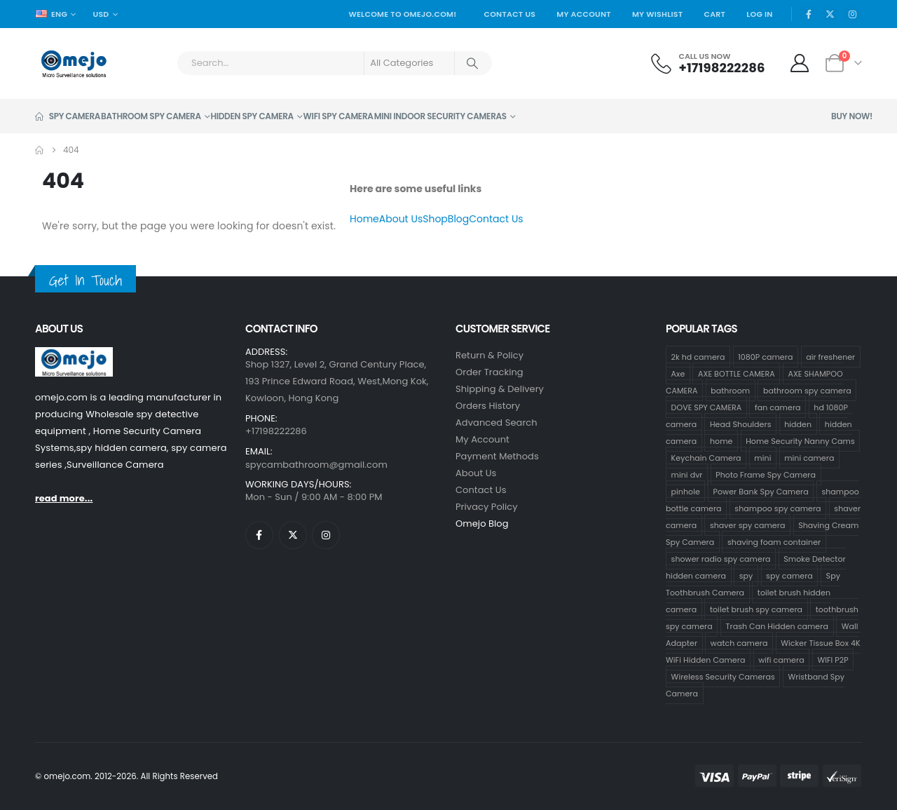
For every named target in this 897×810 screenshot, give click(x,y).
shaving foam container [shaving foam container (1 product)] (774, 541)
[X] (830, 14)
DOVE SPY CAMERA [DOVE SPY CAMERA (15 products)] (706, 406)
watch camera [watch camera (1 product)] (739, 642)
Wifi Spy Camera (338, 116)
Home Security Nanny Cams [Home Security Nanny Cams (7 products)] (800, 440)
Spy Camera (67, 116)
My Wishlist (657, 14)
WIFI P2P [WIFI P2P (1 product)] (832, 659)
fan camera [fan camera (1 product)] (777, 406)
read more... (64, 498)
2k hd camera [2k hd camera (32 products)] (698, 356)
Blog (458, 219)
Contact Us (509, 14)
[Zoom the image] (74, 355)
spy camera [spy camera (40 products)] (789, 575)
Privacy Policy (487, 506)
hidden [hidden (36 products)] (798, 423)
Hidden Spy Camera (251, 116)
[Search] (472, 63)
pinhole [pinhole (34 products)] (685, 491)
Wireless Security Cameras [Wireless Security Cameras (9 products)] (723, 676)
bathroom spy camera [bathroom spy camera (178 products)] (807, 390)
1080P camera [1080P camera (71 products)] (765, 356)
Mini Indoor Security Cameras (440, 116)
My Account (583, 14)
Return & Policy (489, 355)
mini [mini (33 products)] (762, 457)
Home (364, 219)
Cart (714, 14)
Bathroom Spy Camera (151, 116)
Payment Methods (497, 456)
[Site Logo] (74, 63)
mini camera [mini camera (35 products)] (809, 457)
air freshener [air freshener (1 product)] (830, 356)
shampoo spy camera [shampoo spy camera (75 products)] (777, 507)
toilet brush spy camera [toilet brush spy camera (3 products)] (756, 608)
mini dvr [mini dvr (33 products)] (687, 474)
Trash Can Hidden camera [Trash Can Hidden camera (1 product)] (777, 625)
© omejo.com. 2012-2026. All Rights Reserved (126, 776)
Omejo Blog (482, 523)
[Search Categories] (409, 63)
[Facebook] (809, 14)
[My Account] (800, 63)
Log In (759, 14)
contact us (481, 490)
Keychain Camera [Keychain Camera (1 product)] (706, 457)
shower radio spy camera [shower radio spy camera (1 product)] (721, 558)
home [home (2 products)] (721, 440)
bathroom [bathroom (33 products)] (730, 390)
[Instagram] (852, 14)
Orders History (488, 405)
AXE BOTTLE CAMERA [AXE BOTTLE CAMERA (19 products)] (736, 373)
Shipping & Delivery (500, 389)
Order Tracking (489, 372)
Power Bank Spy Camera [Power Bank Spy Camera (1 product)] (761, 491)
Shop (435, 219)
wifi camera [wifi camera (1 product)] (781, 659)
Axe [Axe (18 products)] (678, 373)
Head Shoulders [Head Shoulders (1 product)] (741, 423)
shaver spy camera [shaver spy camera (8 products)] (747, 524)
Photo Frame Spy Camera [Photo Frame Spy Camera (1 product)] (765, 474)
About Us (401, 219)
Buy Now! (851, 116)
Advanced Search (496, 422)
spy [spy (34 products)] (746, 575)
